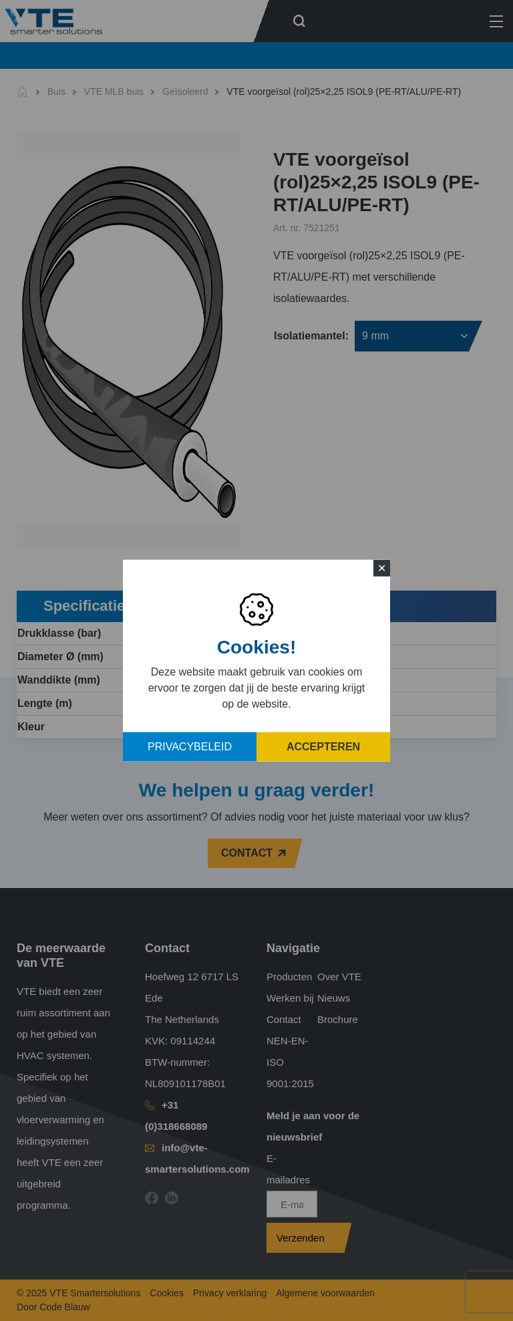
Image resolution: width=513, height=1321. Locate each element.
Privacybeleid (190, 746)
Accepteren (323, 746)
